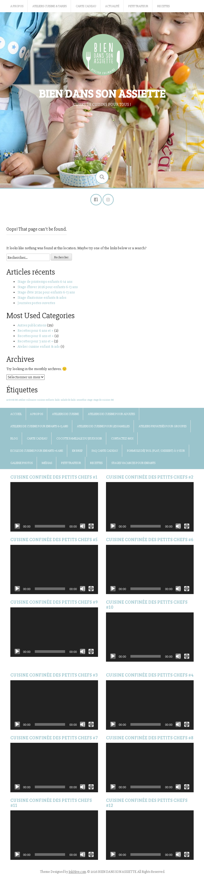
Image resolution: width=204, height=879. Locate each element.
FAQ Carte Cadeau (105, 453)
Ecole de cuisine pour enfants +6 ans (36, 453)
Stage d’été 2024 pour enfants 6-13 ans (46, 294)
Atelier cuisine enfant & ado (39, 348)
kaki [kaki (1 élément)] (57, 401)
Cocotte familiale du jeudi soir (79, 440)
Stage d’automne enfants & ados (42, 299)
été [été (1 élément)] (112, 401)
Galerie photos (21, 465)
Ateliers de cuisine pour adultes (111, 416)
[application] (54, 509)
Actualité (112, 6)
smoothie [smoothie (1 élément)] (81, 401)
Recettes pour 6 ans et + (35, 332)
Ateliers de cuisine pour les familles (103, 428)
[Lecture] (17, 528)
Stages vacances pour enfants (133, 465)
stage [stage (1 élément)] (89, 401)
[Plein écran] (91, 528)
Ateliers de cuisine (65, 416)
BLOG (14, 440)
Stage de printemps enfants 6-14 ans (45, 283)
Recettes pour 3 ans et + (35, 343)
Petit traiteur (138, 6)
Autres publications (32, 327)
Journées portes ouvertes (37, 304)
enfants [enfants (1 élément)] (50, 401)
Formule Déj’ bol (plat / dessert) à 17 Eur (156, 453)
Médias (47, 465)
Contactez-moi (122, 440)
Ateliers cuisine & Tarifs (49, 6)
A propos (16, 6)
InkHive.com (77, 874)
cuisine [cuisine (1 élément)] (41, 401)
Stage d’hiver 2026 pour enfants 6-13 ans (48, 289)
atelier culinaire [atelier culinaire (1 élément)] (27, 401)
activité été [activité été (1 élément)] (12, 401)
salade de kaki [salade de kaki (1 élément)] (68, 401)
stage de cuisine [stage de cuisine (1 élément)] (101, 401)
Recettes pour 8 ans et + (36, 337)
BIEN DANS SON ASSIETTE (102, 93)
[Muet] (82, 528)
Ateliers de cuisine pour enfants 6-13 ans (39, 428)
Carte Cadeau (86, 6)
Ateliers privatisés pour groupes (162, 428)
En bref (77, 453)
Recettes (163, 6)
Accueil (16, 416)
